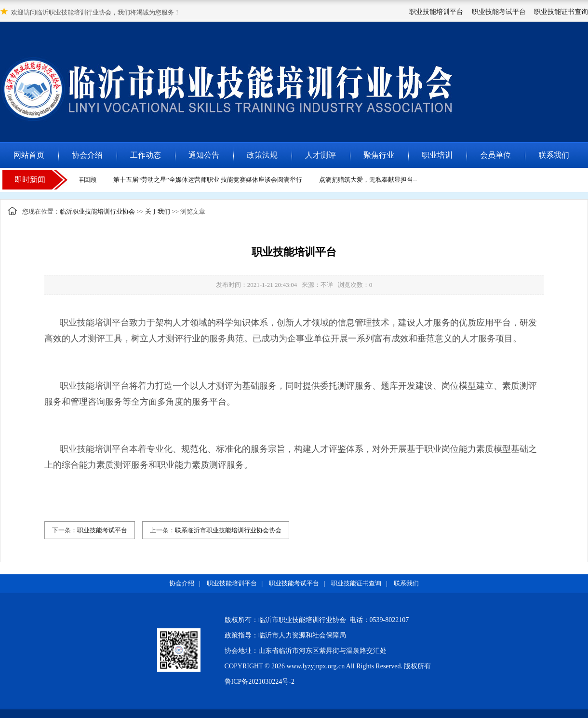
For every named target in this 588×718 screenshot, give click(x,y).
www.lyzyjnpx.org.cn (316, 666)
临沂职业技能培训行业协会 (97, 211)
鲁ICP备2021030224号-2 (259, 681)
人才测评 (320, 155)
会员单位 (495, 155)
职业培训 (437, 155)
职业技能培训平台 (436, 11)
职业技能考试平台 (499, 11)
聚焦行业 (378, 155)
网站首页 (28, 155)
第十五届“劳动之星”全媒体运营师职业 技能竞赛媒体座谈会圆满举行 (209, 179)
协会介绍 (87, 155)
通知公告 (203, 155)
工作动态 (145, 155)
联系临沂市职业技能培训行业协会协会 (228, 530)
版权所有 (417, 666)
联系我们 (553, 155)
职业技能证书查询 (561, 11)
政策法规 (262, 155)
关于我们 (157, 211)
